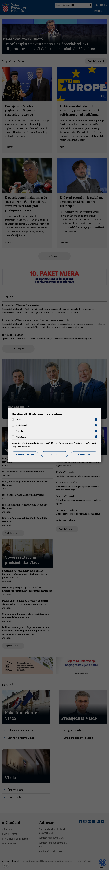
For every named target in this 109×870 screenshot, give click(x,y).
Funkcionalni (21, 425)
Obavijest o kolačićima (84, 443)
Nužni (18, 419)
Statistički (20, 431)
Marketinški (21, 437)
